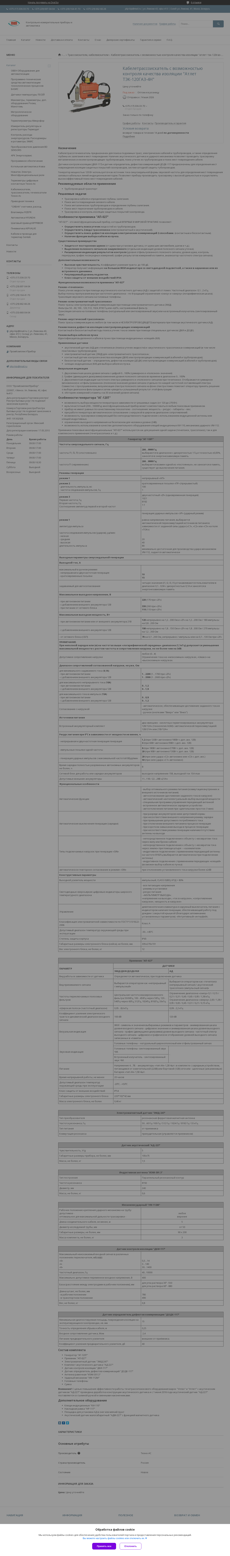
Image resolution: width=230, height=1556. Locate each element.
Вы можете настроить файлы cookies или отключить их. (114, 1538)
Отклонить (130, 1546)
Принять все (104, 1546)
